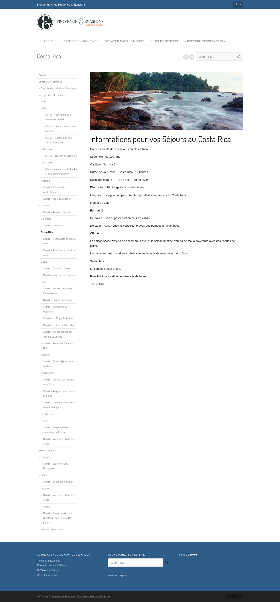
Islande (45, 488)
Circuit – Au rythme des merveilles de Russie (55, 429)
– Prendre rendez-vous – (205, 41)
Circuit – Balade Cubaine (56, 268)
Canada (45, 205)
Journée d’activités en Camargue (59, 88)
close (238, 4)
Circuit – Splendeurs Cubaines (59, 275)
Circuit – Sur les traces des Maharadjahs (57, 290)
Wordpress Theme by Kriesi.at (93, 596)
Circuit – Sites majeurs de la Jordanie (58, 363)
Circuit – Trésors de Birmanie (61, 156)
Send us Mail (229, 596)
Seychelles (47, 414)
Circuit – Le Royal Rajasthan (58, 318)
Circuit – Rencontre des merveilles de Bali (58, 117)
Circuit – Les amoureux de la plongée (60, 128)
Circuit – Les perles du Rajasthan (55, 309)
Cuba (44, 261)
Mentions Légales (117, 575)
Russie (44, 421)
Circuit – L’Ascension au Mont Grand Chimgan (59, 405)
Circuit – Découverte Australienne (54, 189)
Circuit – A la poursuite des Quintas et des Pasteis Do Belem (57, 518)
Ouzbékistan (47, 373)
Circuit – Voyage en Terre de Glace (58, 441)
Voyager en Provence (81, 41)
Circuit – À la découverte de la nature (59, 252)
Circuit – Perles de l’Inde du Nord (58, 345)
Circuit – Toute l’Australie (56, 198)
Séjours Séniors (164, 41)
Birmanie (48, 149)
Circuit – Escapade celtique (58, 481)
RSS (191, 57)
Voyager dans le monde (124, 41)
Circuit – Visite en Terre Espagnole (55, 466)
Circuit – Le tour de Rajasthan (59, 325)
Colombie (46, 218)
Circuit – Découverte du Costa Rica (59, 241)
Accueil (49, 41)
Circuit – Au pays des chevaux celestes (59, 393)
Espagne (45, 457)
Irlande (44, 475)
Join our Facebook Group (186, 57)
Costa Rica (47, 232)
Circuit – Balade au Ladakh (57, 300)
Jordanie (45, 355)
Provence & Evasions (63, 596)
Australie (45, 180)
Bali (45, 108)
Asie (43, 101)
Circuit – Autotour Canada (57, 212)
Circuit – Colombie (53, 225)
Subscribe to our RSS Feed (240, 596)
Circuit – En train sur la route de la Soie (58, 382)
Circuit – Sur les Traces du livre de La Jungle (57, 334)
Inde (43, 282)
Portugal (45, 506)
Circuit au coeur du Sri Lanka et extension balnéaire (61, 171)
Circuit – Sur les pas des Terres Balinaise (58, 140)
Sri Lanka (48, 162)
